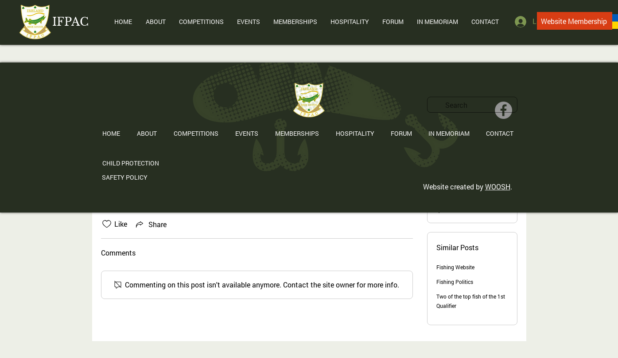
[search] (472, 105)
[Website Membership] (574, 21)
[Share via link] (150, 224)
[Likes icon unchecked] (107, 224)
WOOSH (497, 186)
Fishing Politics (454, 281)
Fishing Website (455, 267)
